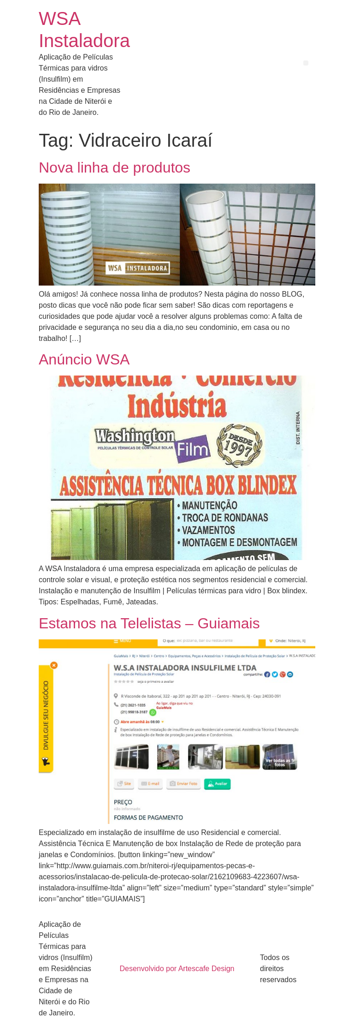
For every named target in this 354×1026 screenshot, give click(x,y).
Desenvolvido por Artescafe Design (176, 968)
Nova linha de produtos (114, 167)
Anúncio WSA (84, 359)
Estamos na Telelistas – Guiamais (149, 623)
